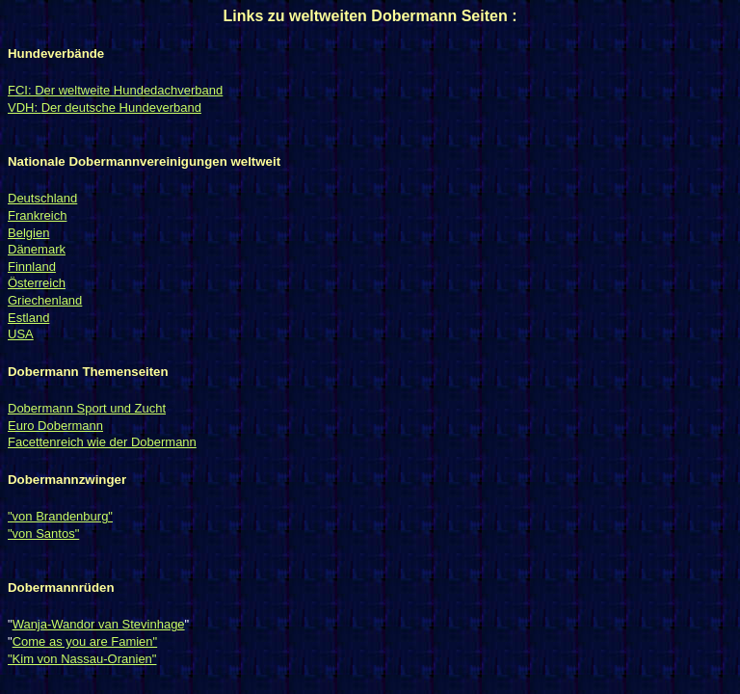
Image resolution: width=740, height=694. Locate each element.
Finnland (32, 266)
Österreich (37, 283)
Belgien (28, 233)
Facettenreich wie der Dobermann (102, 442)
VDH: (24, 107)
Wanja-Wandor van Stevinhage (99, 624)
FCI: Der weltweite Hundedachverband (115, 90)
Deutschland (42, 198)
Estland (28, 317)
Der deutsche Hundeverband (121, 107)
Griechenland (45, 300)
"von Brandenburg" (60, 516)
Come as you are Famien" (85, 641)
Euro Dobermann (55, 425)
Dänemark (37, 249)
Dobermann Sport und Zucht (87, 408)
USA (21, 334)
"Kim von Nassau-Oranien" (82, 659)
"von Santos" (43, 533)
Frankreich (37, 215)
